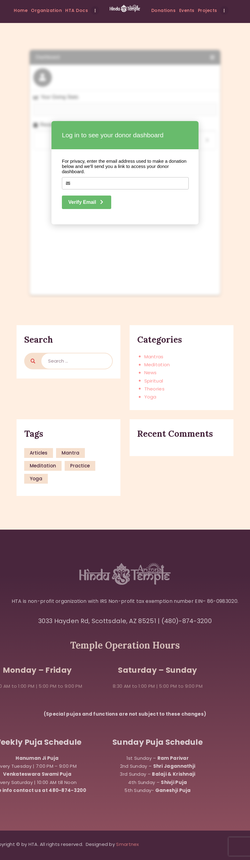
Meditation (157, 364)
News (150, 372)
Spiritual (153, 381)
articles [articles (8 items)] (38, 453)
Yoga (150, 397)
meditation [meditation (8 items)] (43, 465)
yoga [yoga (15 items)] (36, 478)
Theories (154, 389)
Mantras (154, 356)
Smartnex (17, 844)
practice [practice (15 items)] (80, 465)
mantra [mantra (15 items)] (70, 453)
